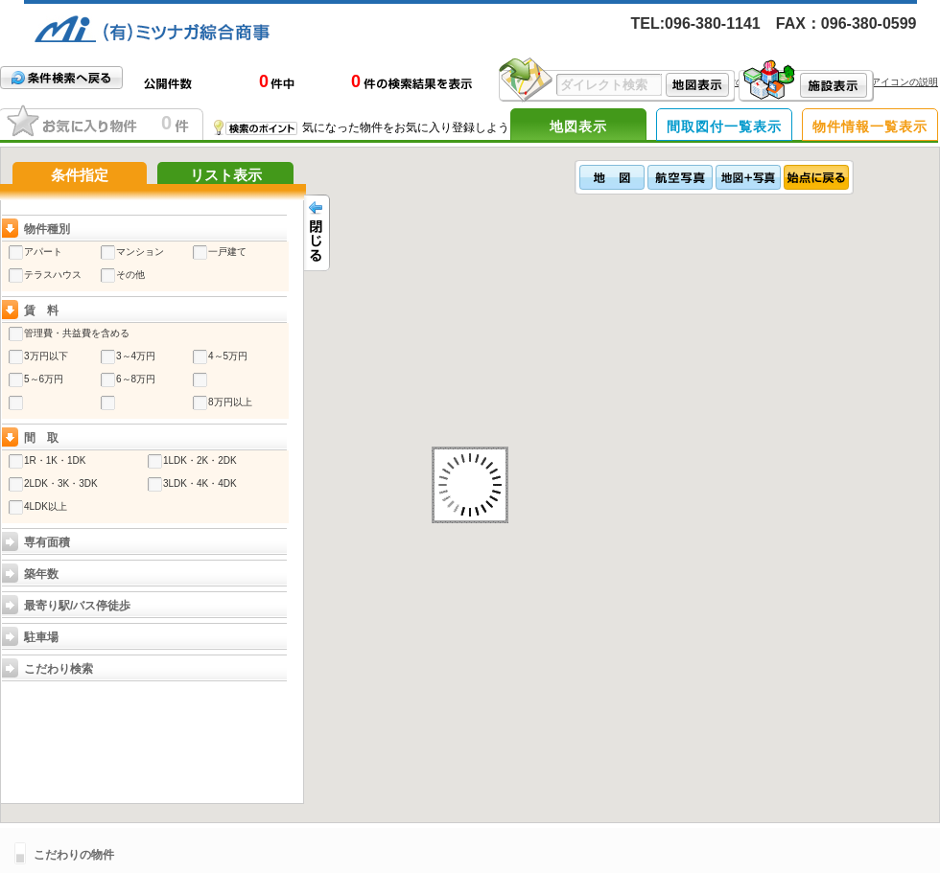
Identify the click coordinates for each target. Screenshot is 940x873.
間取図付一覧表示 (724, 126)
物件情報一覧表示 (870, 126)
